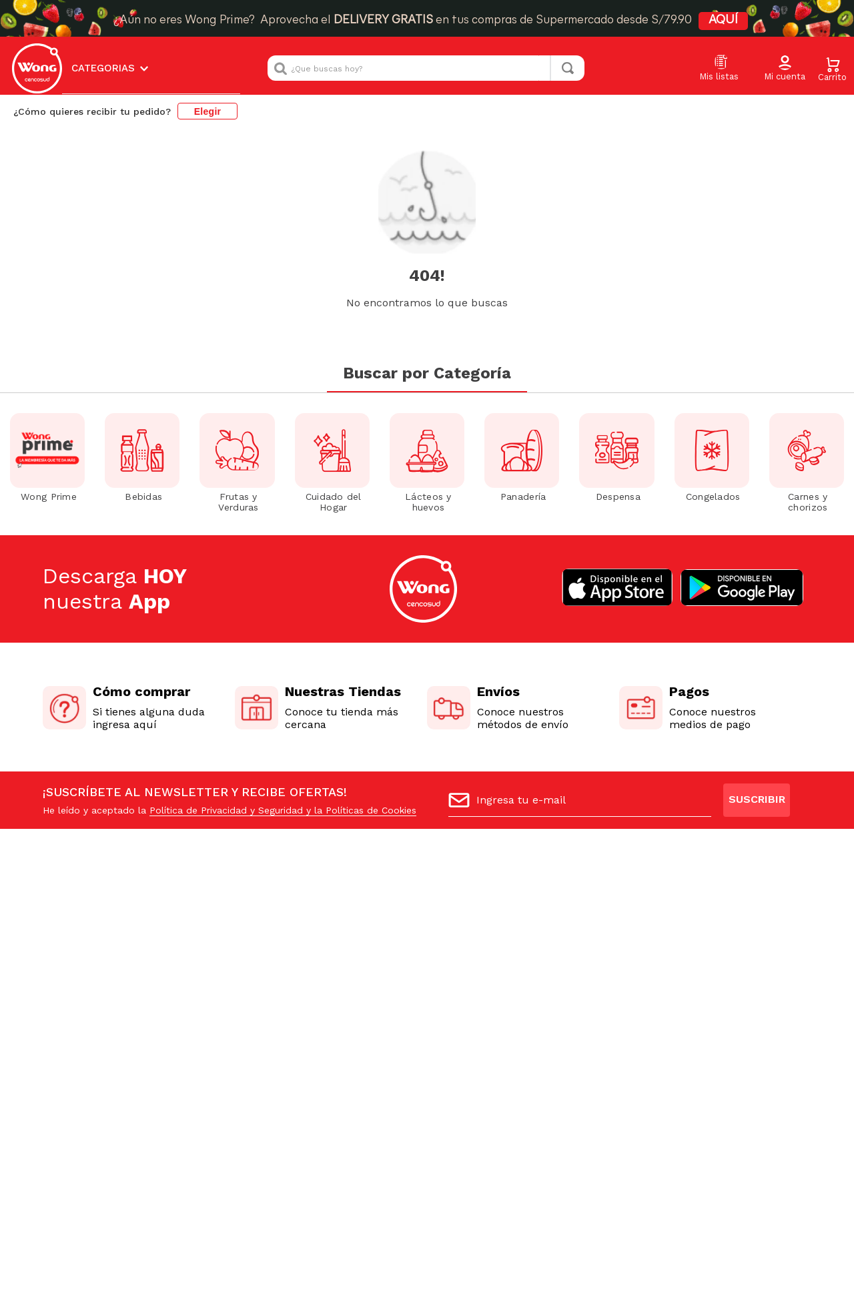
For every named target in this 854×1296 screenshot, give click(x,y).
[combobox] (426, 68)
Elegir (208, 111)
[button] (784, 68)
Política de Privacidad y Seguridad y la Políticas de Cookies (282, 810)
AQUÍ (723, 20)
